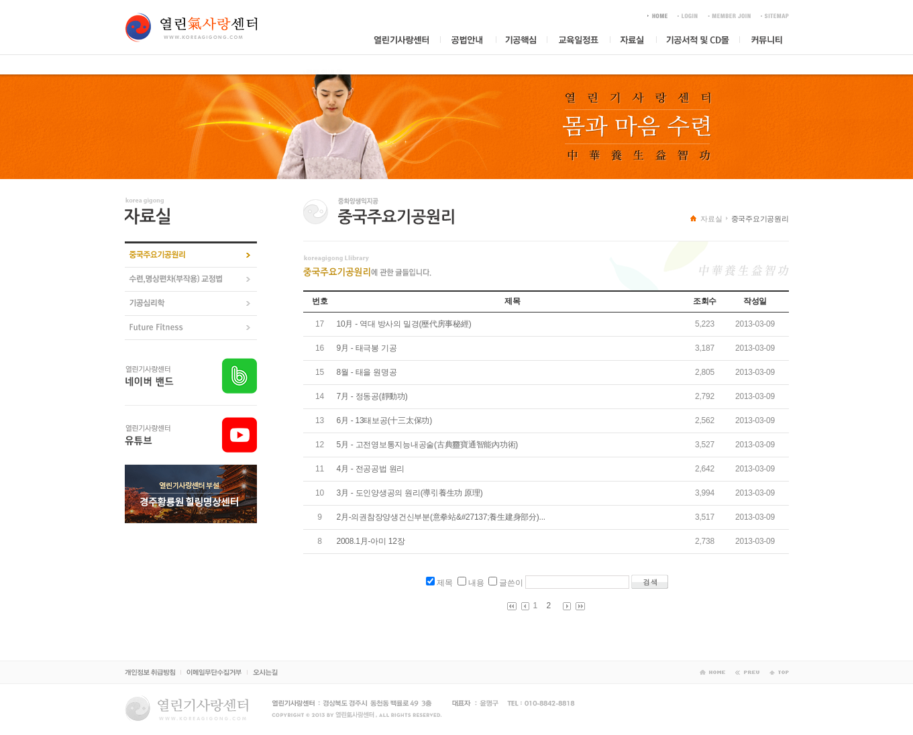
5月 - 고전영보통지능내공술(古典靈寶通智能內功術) (428, 444)
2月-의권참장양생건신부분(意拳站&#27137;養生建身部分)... (441, 517)
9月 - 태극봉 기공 (367, 348)
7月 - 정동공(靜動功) (372, 396)
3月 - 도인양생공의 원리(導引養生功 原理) (410, 493)
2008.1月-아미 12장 (371, 541)
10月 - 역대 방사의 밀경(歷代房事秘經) (404, 324)
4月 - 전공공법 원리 (371, 468)
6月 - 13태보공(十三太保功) (384, 420)
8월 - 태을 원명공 (367, 372)
